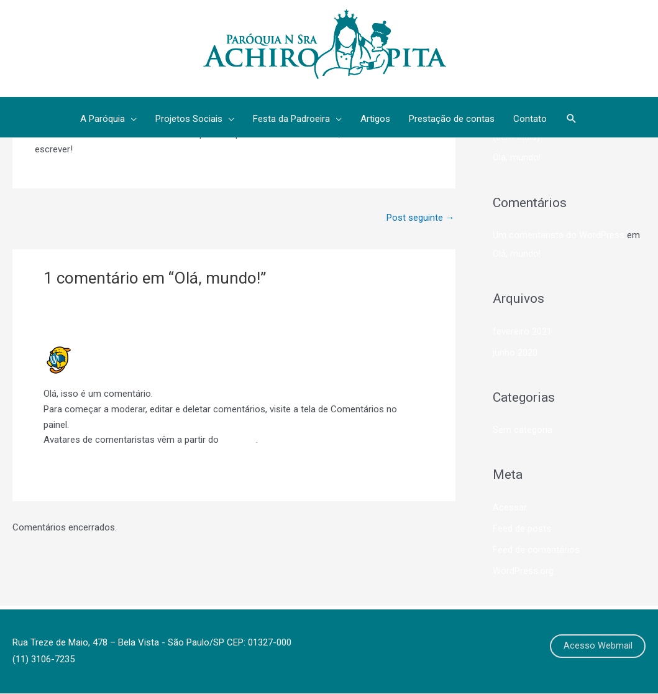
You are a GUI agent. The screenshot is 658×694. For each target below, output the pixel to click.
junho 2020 (515, 352)
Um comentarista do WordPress (154, 351)
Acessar (510, 507)
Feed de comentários (536, 549)
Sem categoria (522, 429)
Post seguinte (420, 217)
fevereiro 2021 (522, 331)
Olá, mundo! (517, 158)
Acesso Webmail (597, 646)
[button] (571, 119)
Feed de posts (522, 528)
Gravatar (238, 440)
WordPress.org (523, 570)
